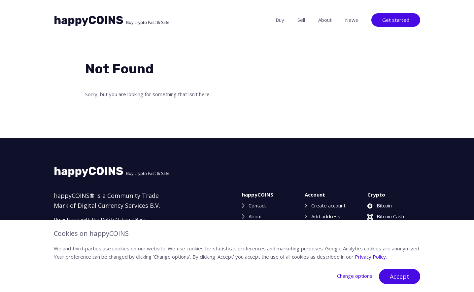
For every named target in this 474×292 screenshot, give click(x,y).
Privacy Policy (370, 256)
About (325, 20)
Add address (325, 216)
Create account (328, 205)
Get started (395, 20)
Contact (257, 205)
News (351, 20)
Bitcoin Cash (385, 216)
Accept (399, 276)
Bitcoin (379, 205)
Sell (301, 20)
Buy (280, 20)
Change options (354, 276)
